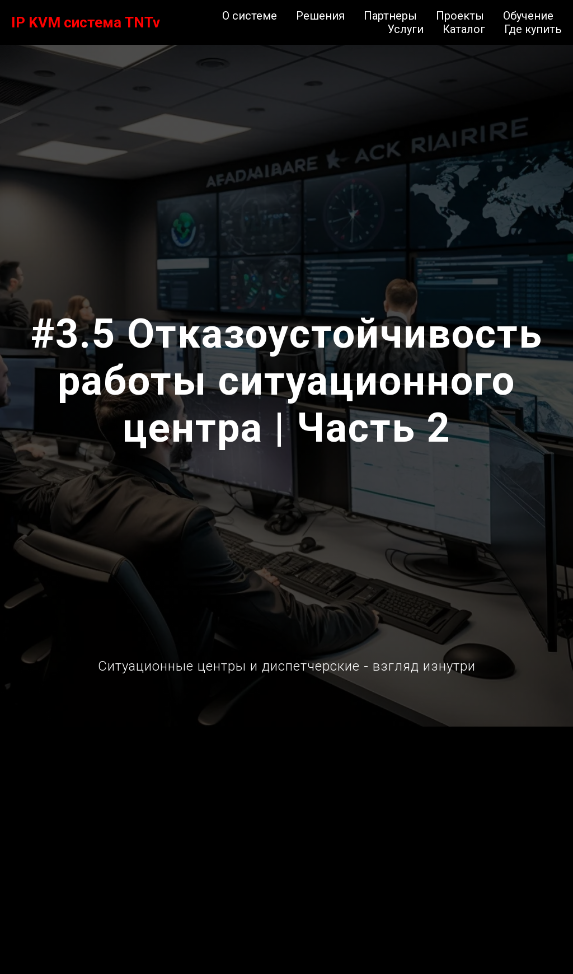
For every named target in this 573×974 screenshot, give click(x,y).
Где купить (533, 29)
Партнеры (390, 15)
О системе (249, 15)
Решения (320, 15)
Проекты (460, 15)
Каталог (464, 29)
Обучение (528, 15)
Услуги (405, 29)
